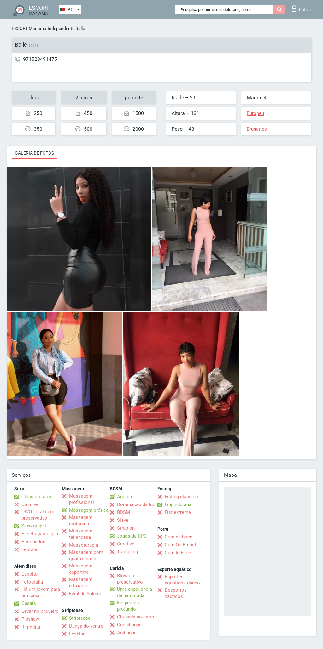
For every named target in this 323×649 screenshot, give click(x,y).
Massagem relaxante (80, 583)
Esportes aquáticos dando (182, 580)
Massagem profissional (81, 499)
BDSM (123, 512)
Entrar (301, 8)
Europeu (255, 113)
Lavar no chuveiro (40, 611)
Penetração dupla (39, 534)
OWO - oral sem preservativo (37, 515)
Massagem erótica (89, 510)
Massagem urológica (80, 521)
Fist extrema (178, 512)
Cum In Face (178, 552)
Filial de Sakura (85, 593)
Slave (122, 520)
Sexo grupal (33, 526)
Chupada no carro (135, 617)
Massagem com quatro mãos (86, 555)
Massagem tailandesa (80, 534)
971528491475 (40, 59)
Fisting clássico (181, 496)
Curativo (126, 544)
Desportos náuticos (176, 593)
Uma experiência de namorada (134, 592)
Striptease (80, 618)
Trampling (127, 552)
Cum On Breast (180, 545)
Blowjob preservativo (130, 579)
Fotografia (32, 582)
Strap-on (126, 528)
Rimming (30, 627)
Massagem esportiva (80, 569)
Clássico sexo (36, 496)
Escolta (29, 574)
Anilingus (127, 632)
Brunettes (257, 129)
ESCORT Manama (29, 28)
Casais (28, 603)
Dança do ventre (86, 626)
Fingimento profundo (129, 606)
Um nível (30, 504)
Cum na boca (178, 537)
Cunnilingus (129, 625)
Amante (125, 496)
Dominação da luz (136, 504)
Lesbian (77, 634)
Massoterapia (83, 545)
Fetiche (29, 549)
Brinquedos (33, 541)
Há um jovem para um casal (40, 592)
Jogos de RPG (132, 536)
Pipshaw (30, 619)
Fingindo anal (179, 504)
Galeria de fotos (34, 153)
